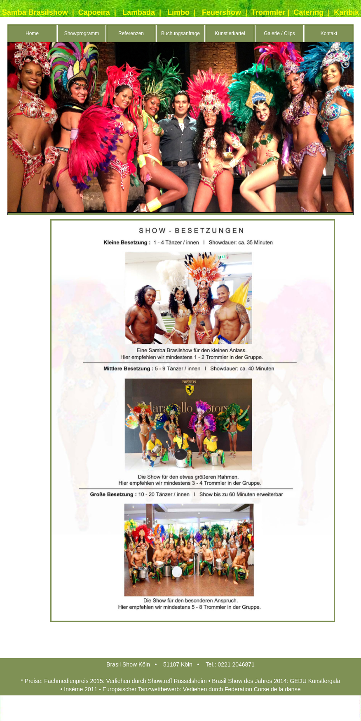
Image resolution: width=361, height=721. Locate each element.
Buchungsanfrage (180, 33)
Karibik (346, 12)
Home (32, 33)
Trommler (268, 12)
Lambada (138, 12)
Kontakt (329, 33)
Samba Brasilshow (35, 12)
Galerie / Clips (279, 33)
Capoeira (94, 12)
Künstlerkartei (230, 33)
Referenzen (131, 33)
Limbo (178, 12)
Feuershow (221, 12)
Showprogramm (81, 33)
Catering (308, 12)
